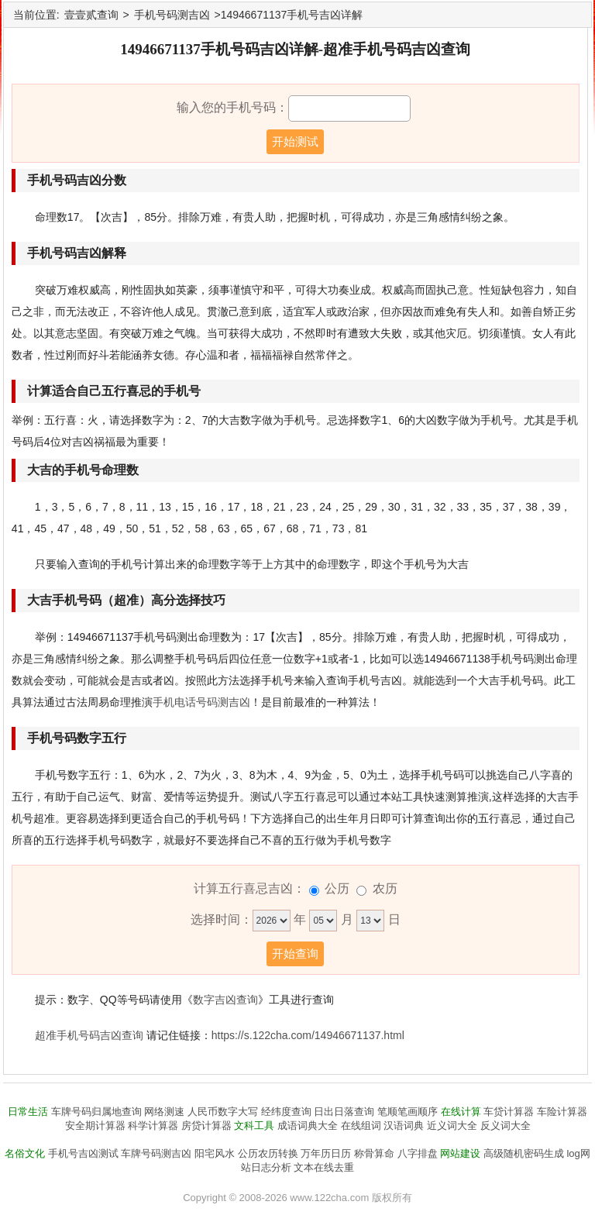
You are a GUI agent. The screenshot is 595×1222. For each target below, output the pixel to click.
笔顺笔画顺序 (407, 1111)
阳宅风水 (214, 1153)
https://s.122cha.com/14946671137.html (308, 1035)
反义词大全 (505, 1125)
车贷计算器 (508, 1111)
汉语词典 (403, 1125)
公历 (337, 888)
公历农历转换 (268, 1153)
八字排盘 (417, 1153)
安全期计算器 (95, 1125)
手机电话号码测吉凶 (201, 702)
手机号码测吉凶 (172, 15)
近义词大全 (452, 1125)
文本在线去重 (324, 1167)
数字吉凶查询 (225, 999)
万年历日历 (326, 1153)
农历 (385, 888)
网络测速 (164, 1111)
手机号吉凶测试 (83, 1153)
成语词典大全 (307, 1125)
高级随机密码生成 (523, 1153)
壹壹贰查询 (91, 15)
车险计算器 (562, 1111)
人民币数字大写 (222, 1111)
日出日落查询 (344, 1111)
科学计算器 (153, 1125)
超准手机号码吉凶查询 (89, 1035)
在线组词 (361, 1125)
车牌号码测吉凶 (156, 1153)
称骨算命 (374, 1153)
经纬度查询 (286, 1111)
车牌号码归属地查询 (96, 1111)
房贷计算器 (206, 1125)
